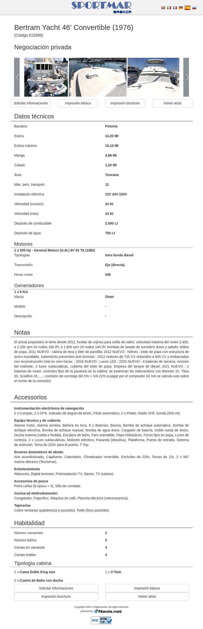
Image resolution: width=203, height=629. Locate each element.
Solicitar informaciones (31, 103)
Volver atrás (172, 103)
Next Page (186, 77)
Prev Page (17, 77)
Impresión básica (78, 103)
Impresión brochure (125, 103)
